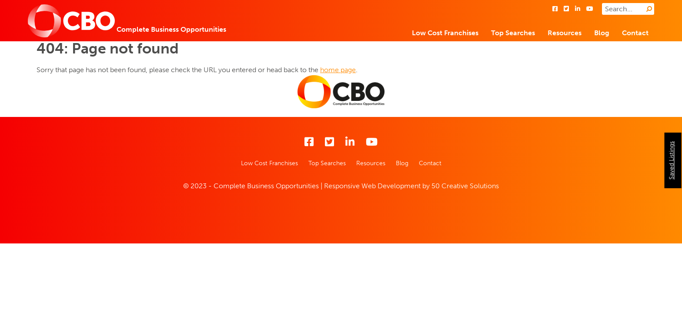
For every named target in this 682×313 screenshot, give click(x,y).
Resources (565, 33)
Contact (635, 33)
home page (338, 70)
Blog (601, 33)
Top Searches (513, 33)
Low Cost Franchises (445, 33)
